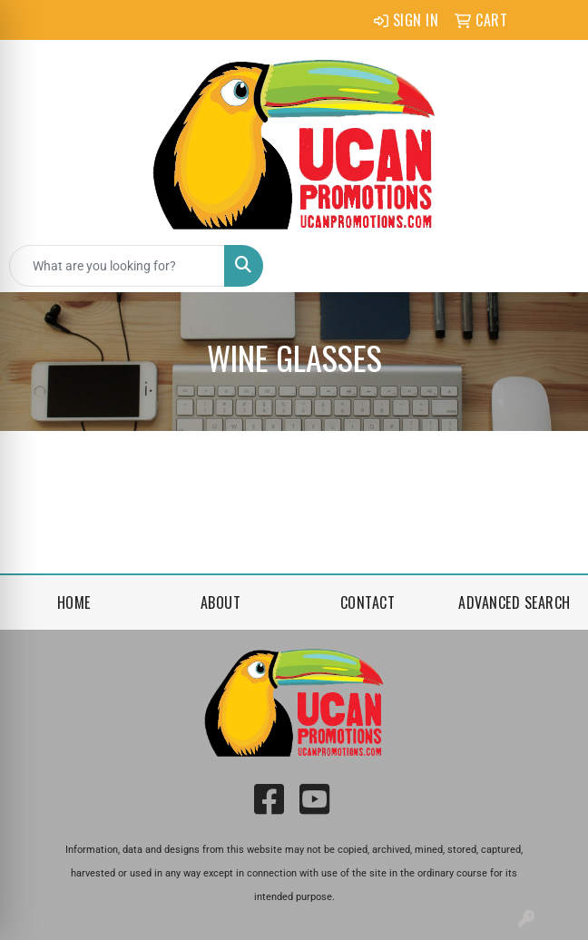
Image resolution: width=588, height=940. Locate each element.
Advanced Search (514, 602)
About (221, 602)
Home (74, 602)
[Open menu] (552, 266)
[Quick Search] (117, 266)
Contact (368, 602)
